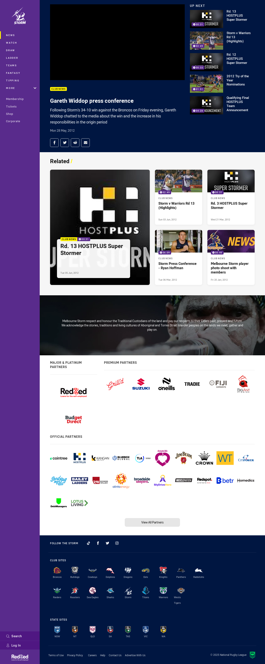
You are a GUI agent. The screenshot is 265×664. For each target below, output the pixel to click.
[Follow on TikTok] (88, 543)
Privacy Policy (75, 655)
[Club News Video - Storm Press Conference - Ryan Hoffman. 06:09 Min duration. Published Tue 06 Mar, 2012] (178, 257)
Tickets (11, 106)
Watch (11, 42)
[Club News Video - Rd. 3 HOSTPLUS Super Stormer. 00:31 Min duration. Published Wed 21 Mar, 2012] (231, 197)
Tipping (12, 80)
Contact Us (115, 655)
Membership (15, 99)
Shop (9, 114)
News (10, 35)
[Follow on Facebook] (98, 543)
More (21, 88)
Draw (10, 50)
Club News (58, 89)
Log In (13, 645)
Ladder (12, 57)
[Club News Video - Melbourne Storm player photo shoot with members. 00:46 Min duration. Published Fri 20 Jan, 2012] (231, 257)
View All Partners (152, 522)
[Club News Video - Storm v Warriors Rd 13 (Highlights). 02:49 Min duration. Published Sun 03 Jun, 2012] (178, 197)
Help (102, 655)
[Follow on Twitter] (107, 543)
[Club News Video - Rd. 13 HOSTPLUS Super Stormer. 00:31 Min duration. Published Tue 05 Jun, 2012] (100, 227)
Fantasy (13, 72)
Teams (11, 65)
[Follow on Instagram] (117, 543)
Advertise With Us (135, 655)
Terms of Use (56, 655)
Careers (92, 655)
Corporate (13, 121)
